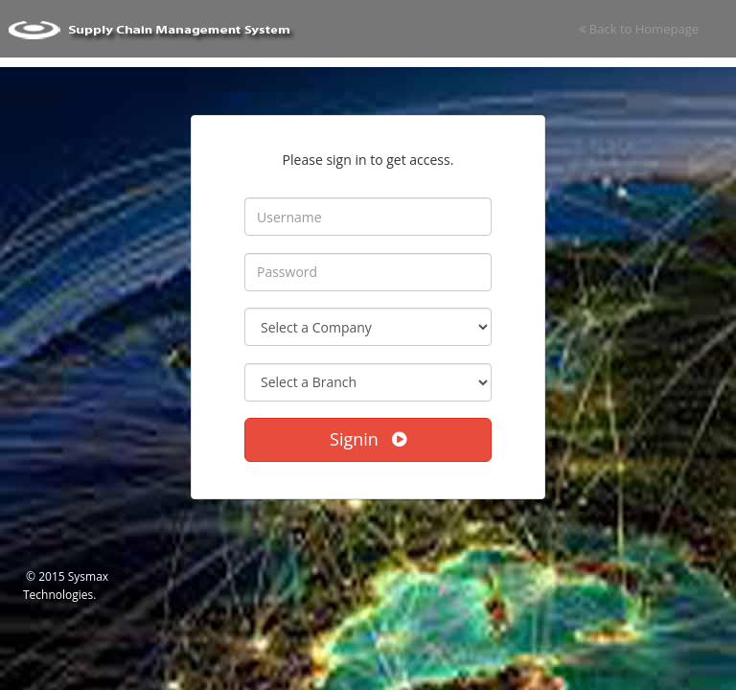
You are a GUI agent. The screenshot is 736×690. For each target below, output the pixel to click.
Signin (368, 438)
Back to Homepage (639, 28)
